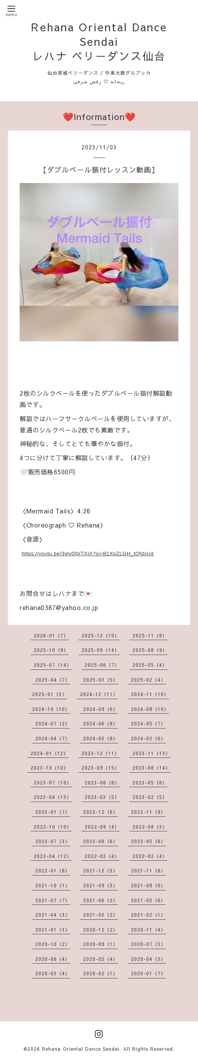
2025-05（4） (150, 665)
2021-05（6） (148, 900)
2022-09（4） (102, 827)
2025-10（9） (51, 650)
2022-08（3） (150, 827)
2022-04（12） (53, 856)
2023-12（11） (101, 753)
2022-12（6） (100, 812)
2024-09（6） (100, 709)
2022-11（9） (148, 812)
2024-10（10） (51, 709)
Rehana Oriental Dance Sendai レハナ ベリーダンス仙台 (99, 41)
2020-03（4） (52, 973)
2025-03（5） (100, 680)
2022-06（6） (100, 841)
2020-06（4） (52, 959)
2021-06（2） (100, 900)
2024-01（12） (50, 753)
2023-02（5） (150, 797)
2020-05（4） (100, 959)
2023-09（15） (101, 767)
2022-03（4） (102, 856)
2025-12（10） (101, 635)
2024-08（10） (150, 709)
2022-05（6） (148, 841)
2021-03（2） (100, 915)
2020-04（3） (148, 959)
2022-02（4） (150, 856)
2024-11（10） (150, 694)
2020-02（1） (100, 973)
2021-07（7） (52, 900)
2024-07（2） (52, 723)
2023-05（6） (150, 782)
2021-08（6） (148, 885)
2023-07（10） (53, 782)
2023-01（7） (52, 812)
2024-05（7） (148, 723)
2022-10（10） (53, 827)
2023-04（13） (53, 797)
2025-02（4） (148, 680)
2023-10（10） (50, 767)
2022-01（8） (52, 870)
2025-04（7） (52, 680)
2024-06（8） (100, 723)
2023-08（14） (152, 767)
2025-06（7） (102, 665)
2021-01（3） (52, 929)
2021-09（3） (100, 885)
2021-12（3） (100, 870)
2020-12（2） (100, 929)
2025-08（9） (150, 650)
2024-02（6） (148, 738)
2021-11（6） (148, 870)
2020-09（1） (100, 944)
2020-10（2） (52, 944)
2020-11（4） (148, 929)
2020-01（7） (148, 973)
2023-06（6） (102, 782)
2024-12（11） (99, 694)
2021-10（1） (52, 885)
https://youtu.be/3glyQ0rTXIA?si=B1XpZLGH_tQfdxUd (88, 553)
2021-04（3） (52, 915)
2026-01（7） (51, 635)
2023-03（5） (102, 797)
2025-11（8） (150, 635)
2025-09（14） (101, 650)
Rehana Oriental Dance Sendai (81, 1049)
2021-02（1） (148, 915)
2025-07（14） (53, 665)
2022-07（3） (52, 841)
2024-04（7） (52, 738)
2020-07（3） (148, 944)
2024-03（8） (100, 738)
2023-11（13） (152, 753)
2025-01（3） (49, 694)
